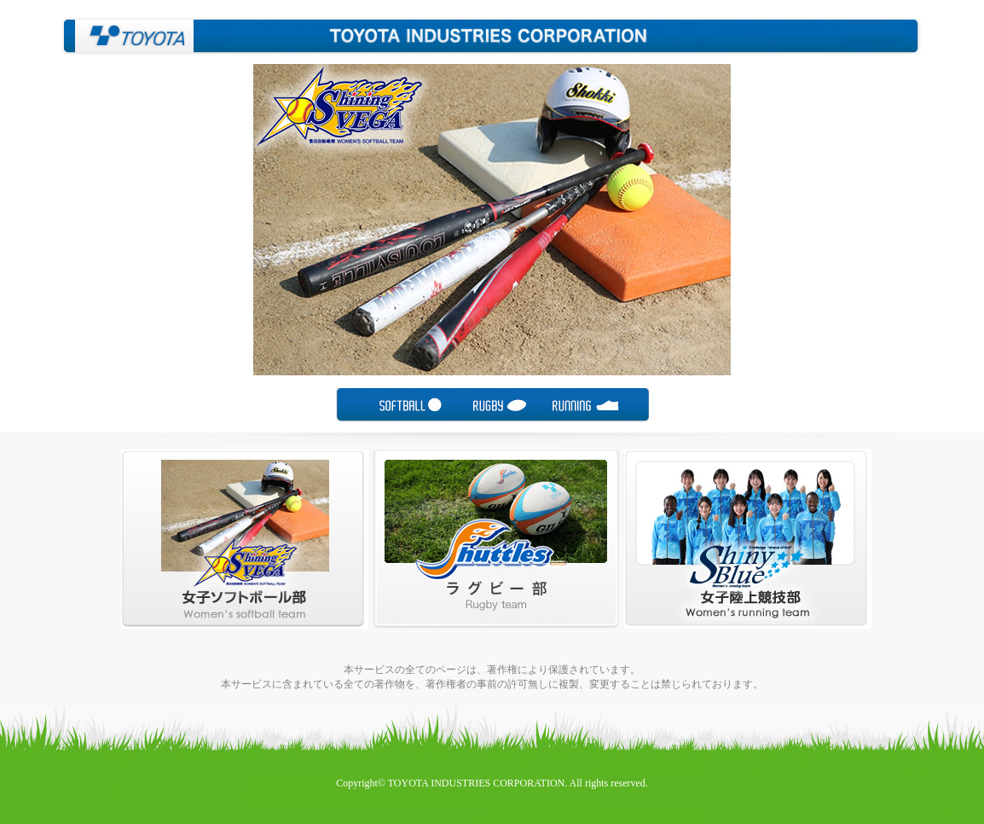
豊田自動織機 (127, 36)
